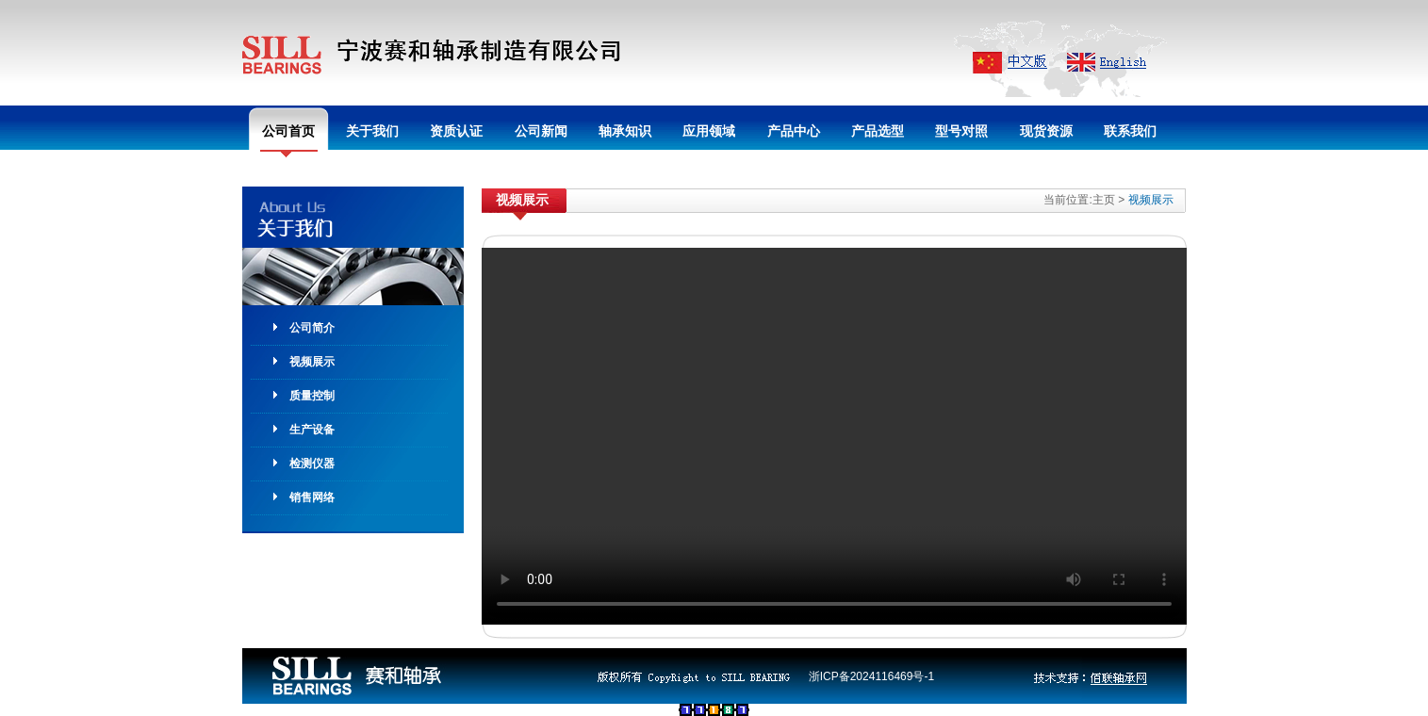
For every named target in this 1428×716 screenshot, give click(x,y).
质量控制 (312, 395)
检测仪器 (312, 463)
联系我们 (1130, 130)
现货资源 (1046, 130)
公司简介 (312, 327)
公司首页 (288, 130)
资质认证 (456, 130)
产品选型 (877, 130)
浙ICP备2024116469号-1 (871, 676)
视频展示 (312, 361)
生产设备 (312, 429)
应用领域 (708, 130)
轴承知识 (625, 130)
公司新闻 (541, 130)
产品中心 (793, 130)
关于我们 (372, 130)
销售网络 (312, 497)
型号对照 (961, 130)
